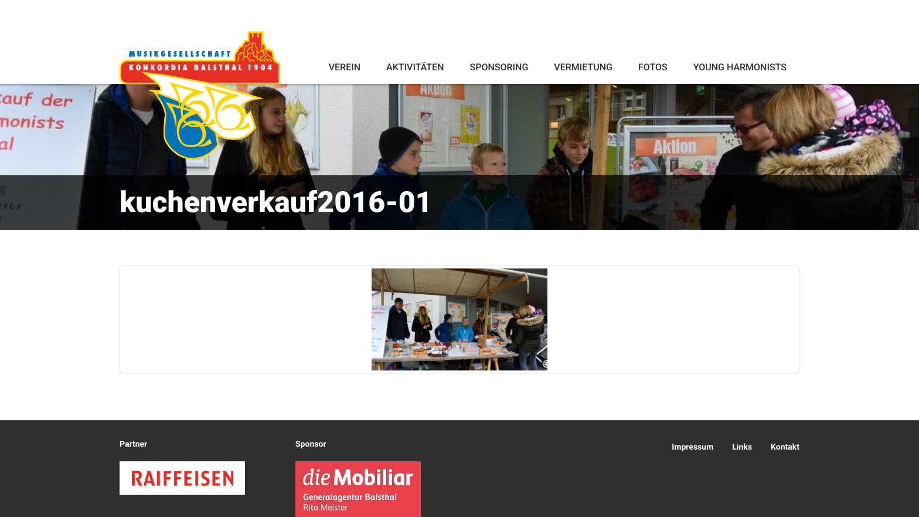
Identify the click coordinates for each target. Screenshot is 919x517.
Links (742, 447)
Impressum (692, 447)
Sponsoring (498, 67)
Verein (344, 67)
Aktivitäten (415, 67)
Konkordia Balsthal (199, 95)
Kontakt (785, 447)
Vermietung (583, 67)
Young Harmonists (740, 67)
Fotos (653, 67)
